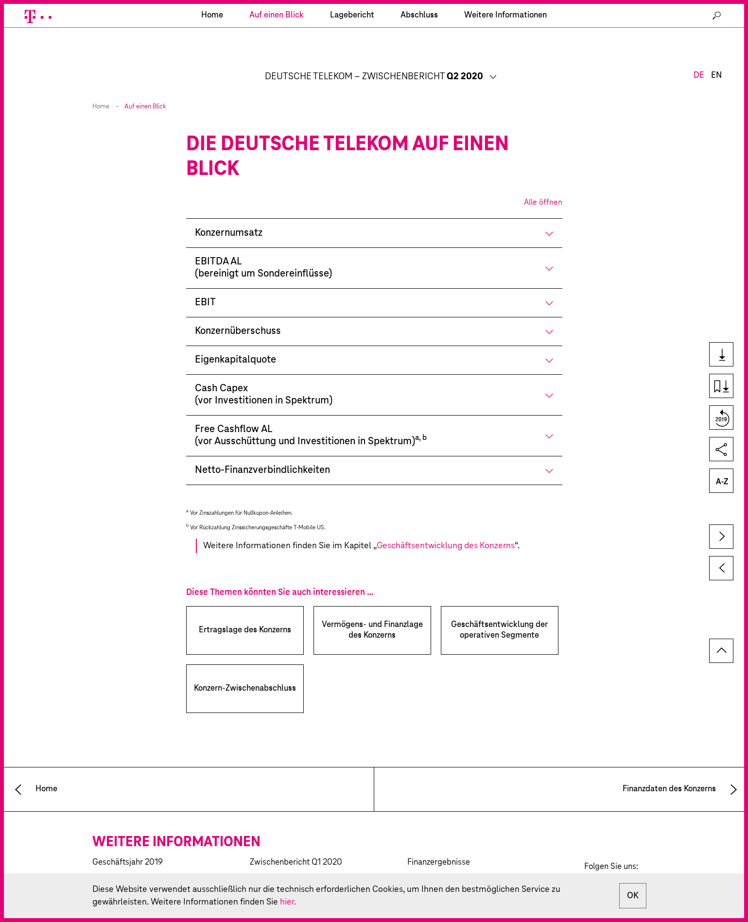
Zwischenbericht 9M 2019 (297, 856)
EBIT (205, 279)
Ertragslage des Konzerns (245, 606)
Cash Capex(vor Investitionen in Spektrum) (263, 371)
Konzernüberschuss (238, 307)
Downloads (721, 355)
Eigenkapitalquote (235, 336)
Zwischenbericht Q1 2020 (296, 839)
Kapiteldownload (721, 386)
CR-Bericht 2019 (122, 856)
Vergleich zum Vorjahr (721, 418)
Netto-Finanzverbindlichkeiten (262, 446)
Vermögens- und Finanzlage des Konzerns (372, 607)
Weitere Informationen (505, 60)
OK (633, 896)
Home (100, 83)
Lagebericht (352, 60)
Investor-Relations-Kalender (457, 856)
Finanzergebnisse (438, 839)
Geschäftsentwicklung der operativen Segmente (499, 607)
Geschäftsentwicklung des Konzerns (446, 522)
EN (716, 28)
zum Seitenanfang (721, 627)
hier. (288, 902)
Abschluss (419, 60)
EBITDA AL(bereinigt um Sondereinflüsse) (263, 244)
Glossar (721, 481)
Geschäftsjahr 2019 (127, 839)
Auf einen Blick (276, 60)
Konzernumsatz (228, 209)
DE (699, 28)
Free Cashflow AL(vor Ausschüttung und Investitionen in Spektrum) (311, 412)
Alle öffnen (543, 178)
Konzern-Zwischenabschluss (245, 665)
